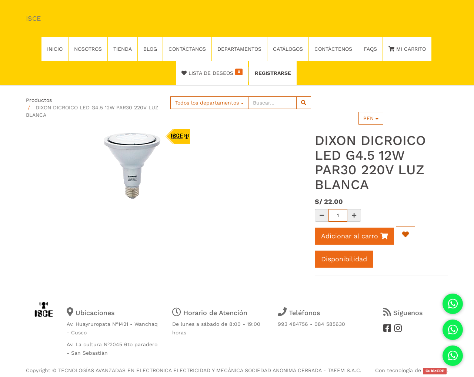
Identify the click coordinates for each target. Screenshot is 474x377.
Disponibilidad (344, 259)
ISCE (33, 18)
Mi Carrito (407, 49)
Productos (39, 100)
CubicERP (434, 370)
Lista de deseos (212, 72)
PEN (370, 118)
